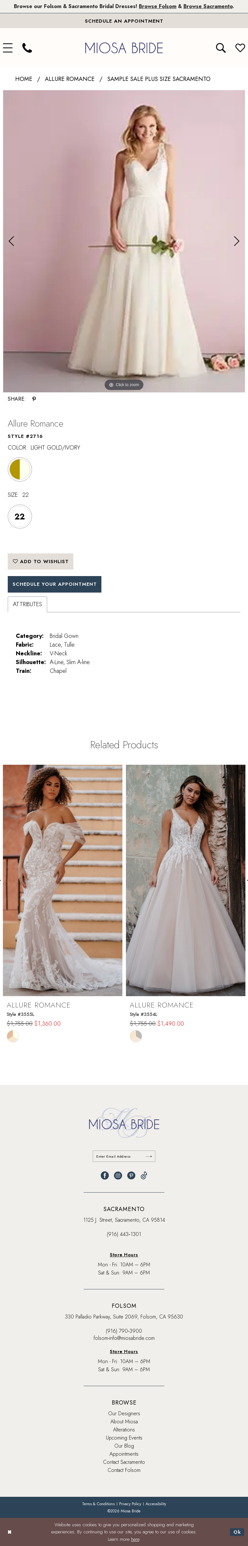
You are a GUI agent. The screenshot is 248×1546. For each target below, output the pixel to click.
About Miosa (124, 1421)
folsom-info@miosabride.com (124, 1338)
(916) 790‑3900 (124, 1331)
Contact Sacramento (124, 1462)
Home (23, 79)
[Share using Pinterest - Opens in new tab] (34, 399)
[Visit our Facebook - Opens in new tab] (105, 1176)
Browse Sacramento (207, 6)
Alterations (124, 1429)
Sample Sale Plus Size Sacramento (159, 79)
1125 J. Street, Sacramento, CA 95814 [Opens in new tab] (124, 1220)
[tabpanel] (124, 241)
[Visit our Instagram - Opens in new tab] (118, 1176)
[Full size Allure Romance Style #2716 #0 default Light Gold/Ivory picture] (124, 241)
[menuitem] (27, 48)
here (135, 1539)
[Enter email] (124, 1156)
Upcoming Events (124, 1437)
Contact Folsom (124, 1470)
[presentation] (62, 880)
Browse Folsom (157, 6)
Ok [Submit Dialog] (237, 1531)
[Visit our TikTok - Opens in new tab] (143, 1176)
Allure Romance (70, 79)
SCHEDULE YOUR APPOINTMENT (55, 584)
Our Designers (124, 1413)
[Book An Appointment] (124, 20)
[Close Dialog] (9, 1532)
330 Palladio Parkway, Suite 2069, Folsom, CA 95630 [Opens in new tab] (124, 1316)
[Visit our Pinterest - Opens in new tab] (131, 1176)
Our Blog (124, 1446)
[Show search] (221, 48)
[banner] (124, 47)
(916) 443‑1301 (124, 1234)
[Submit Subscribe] (149, 1156)
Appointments (124, 1454)
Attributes (27, 604)
